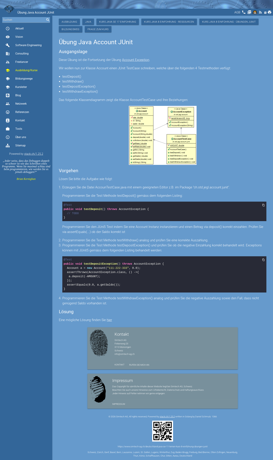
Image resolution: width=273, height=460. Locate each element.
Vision (14, 37)
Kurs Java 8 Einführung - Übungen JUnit (229, 21)
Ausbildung (69, 21)
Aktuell (15, 28)
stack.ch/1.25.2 (33, 153)
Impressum (118, 404)
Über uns (16, 137)
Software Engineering (24, 45)
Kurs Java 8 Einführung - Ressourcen (169, 21)
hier (109, 320)
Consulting (17, 53)
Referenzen (17, 112)
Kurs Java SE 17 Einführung (117, 21)
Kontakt (15, 120)
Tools (14, 129)
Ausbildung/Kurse (21, 70)
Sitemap (16, 145)
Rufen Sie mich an (139, 365)
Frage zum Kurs (98, 29)
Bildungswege (19, 79)
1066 (214, 416)
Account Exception (135, 60)
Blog (13, 95)
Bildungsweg (71, 29)
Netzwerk (16, 104)
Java (88, 21)
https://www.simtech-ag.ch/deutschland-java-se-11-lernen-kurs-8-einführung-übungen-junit (163, 446)
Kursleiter (16, 87)
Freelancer (17, 62)
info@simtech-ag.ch (125, 354)
